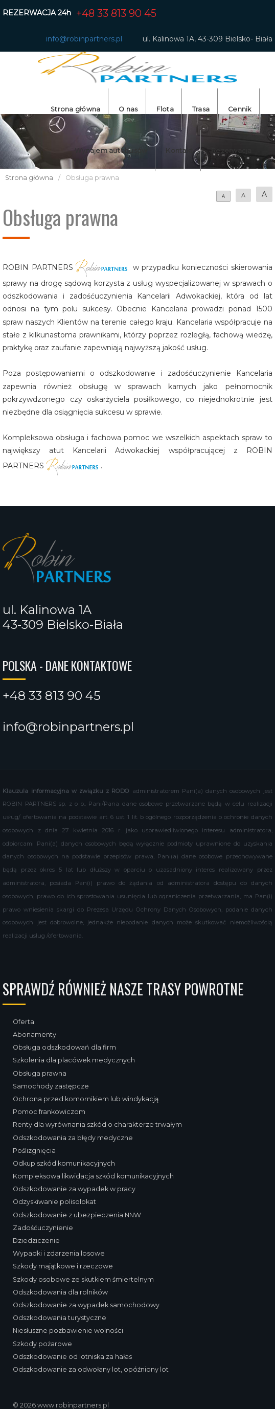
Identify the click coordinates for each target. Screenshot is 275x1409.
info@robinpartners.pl (84, 38)
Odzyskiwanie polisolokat (54, 1202)
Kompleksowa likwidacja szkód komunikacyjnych (93, 1176)
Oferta (23, 1022)
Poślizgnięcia (34, 1150)
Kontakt (179, 150)
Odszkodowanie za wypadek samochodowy (86, 1305)
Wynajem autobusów (111, 150)
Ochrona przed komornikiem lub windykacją (85, 1099)
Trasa (201, 109)
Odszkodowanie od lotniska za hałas (72, 1356)
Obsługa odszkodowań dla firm (64, 1047)
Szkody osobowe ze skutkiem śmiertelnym (83, 1279)
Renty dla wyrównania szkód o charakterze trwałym (97, 1124)
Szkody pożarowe (42, 1344)
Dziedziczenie (36, 1240)
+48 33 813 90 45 (116, 13)
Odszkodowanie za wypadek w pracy (74, 1189)
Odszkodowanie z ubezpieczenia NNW (77, 1215)
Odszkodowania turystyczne (59, 1318)
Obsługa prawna (39, 1073)
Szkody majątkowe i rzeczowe (63, 1266)
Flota (165, 109)
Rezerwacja (231, 150)
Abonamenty (34, 1034)
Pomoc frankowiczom (49, 1112)
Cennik (239, 109)
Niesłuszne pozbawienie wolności (68, 1330)
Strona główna (75, 109)
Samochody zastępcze (51, 1086)
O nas (128, 109)
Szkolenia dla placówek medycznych (74, 1060)
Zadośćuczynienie (43, 1228)
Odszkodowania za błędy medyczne (73, 1138)
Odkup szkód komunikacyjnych (64, 1163)
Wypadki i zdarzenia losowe (59, 1253)
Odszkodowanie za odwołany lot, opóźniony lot (91, 1369)
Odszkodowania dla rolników (60, 1292)
